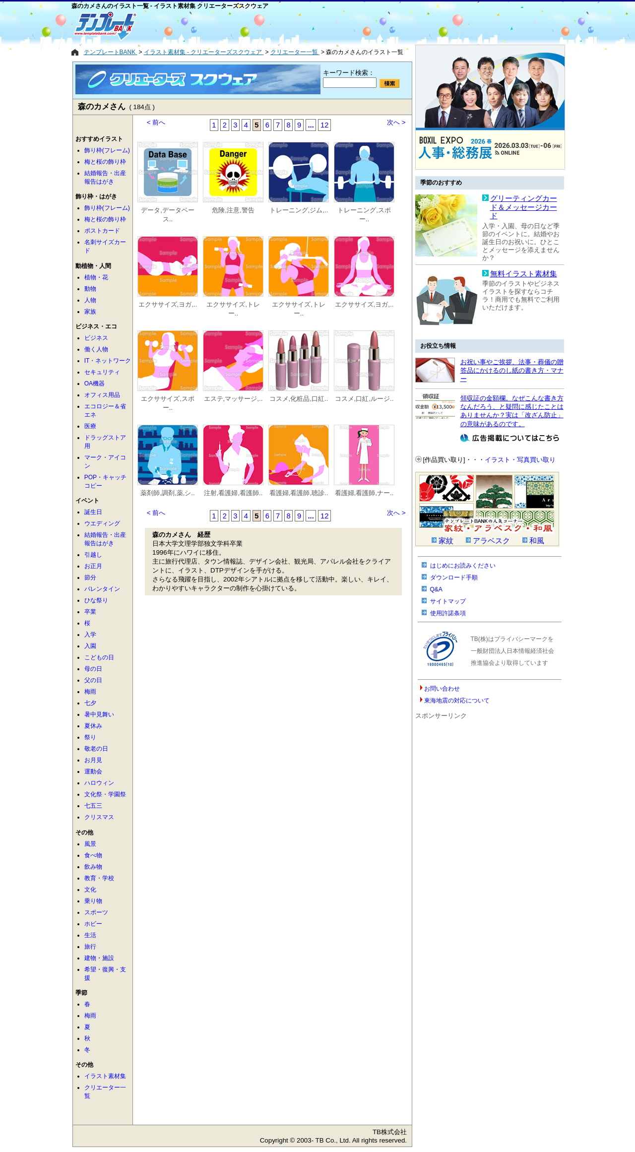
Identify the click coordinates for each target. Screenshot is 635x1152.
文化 (90, 889)
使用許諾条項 (448, 613)
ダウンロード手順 (454, 577)
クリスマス (99, 817)
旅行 (90, 946)
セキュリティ (102, 372)
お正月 (93, 566)
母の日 (93, 668)
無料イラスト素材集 (523, 274)
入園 (90, 645)
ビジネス (96, 337)
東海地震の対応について (457, 700)
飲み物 (93, 866)
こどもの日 (99, 657)
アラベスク (491, 541)
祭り (90, 737)
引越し (93, 554)
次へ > (396, 122)
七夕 (90, 703)
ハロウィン (99, 782)
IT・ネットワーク (107, 360)
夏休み (93, 725)
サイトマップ (448, 601)
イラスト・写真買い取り (520, 459)
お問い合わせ (442, 688)
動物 (90, 288)
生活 (90, 935)
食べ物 (93, 855)
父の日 (93, 680)
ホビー (93, 923)
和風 (536, 541)
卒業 (90, 611)
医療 (90, 426)
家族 (90, 311)
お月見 (93, 760)
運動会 (93, 771)
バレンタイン (102, 588)
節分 (90, 577)
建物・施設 (99, 958)
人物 (90, 300)
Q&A (436, 589)
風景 (90, 843)
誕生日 (93, 512)
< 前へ (156, 122)
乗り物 (93, 900)
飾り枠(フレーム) (107, 150)
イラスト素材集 (105, 1076)
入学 (90, 634)
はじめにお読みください (463, 565)
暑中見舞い (99, 714)
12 (324, 125)
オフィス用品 (102, 394)
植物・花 (96, 277)
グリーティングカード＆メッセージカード (523, 207)
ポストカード (102, 230)
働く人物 (96, 349)
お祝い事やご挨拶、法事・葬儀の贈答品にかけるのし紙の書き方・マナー (512, 370)
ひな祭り (96, 600)
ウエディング (102, 523)
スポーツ (96, 912)
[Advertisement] (282, 26)
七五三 (93, 805)
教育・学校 (99, 878)
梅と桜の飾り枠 (105, 161)
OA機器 (94, 383)
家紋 (446, 541)
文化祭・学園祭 (105, 794)
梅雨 (90, 691)
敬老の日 (96, 748)
